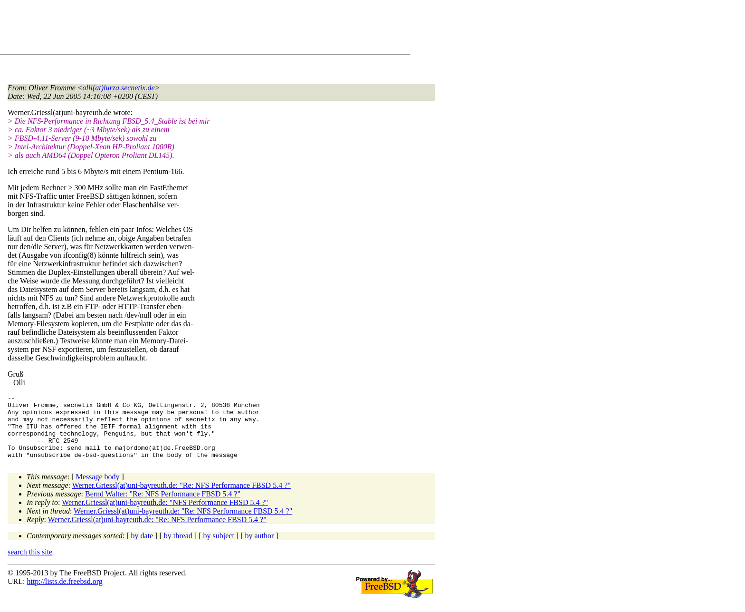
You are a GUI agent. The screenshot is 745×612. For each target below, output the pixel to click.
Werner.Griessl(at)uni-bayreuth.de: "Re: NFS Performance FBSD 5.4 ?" (181, 498)
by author (259, 548)
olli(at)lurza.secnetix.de (119, 88)
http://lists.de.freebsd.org (64, 594)
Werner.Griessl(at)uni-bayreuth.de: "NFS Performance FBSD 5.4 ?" (165, 515)
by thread (178, 548)
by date (142, 548)
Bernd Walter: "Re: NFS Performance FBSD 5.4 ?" (162, 507)
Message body (98, 490)
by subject (218, 548)
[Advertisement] (180, 29)
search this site (30, 565)
